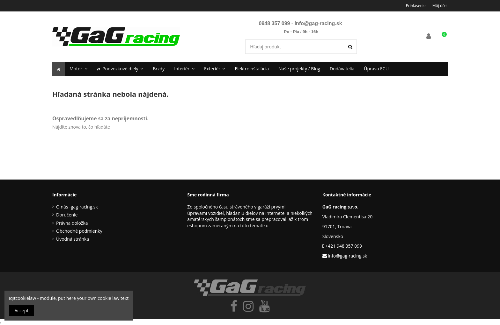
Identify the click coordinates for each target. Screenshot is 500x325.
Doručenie (66, 215)
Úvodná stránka (72, 239)
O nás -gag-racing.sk (77, 207)
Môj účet (440, 5)
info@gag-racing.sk (318, 23)
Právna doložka (72, 223)
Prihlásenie (416, 5)
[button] (120, 69)
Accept (22, 310)
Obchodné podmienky (79, 231)
